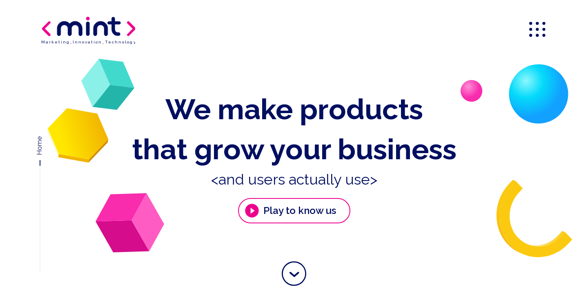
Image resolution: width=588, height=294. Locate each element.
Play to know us (290, 211)
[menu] (538, 30)
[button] (294, 273)
